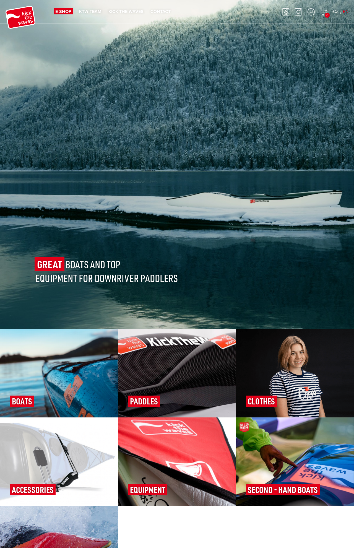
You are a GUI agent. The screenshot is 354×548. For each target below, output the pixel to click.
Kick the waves (126, 11)
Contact (160, 11)
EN (345, 11)
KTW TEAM (90, 11)
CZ (336, 11)
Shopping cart (323, 11)
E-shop (63, 11)
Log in (311, 11)
